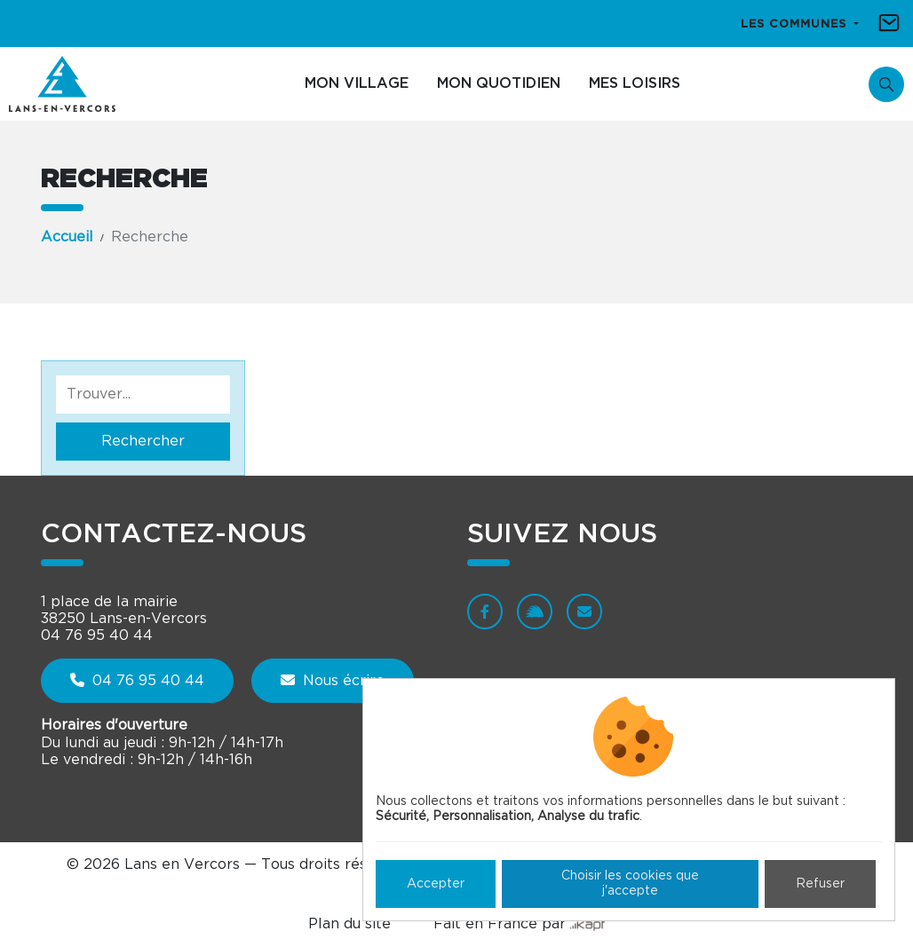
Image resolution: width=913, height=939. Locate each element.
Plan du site (349, 924)
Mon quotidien (498, 83)
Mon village (357, 83)
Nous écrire (333, 680)
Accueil (67, 237)
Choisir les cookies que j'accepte (630, 883)
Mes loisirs (634, 83)
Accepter (435, 884)
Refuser (820, 884)
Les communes (796, 24)
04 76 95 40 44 (137, 680)
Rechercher (143, 441)
